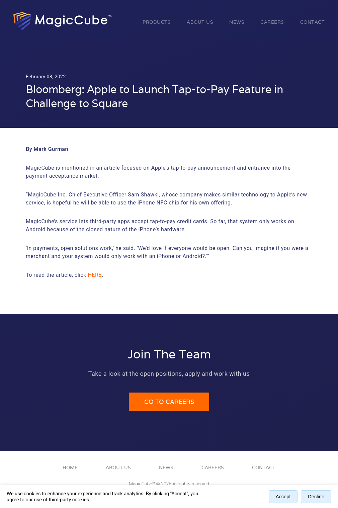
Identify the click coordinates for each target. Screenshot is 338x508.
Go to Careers (169, 402)
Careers (272, 22)
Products (157, 22)
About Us (200, 22)
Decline (316, 496)
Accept (283, 496)
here (94, 275)
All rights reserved (191, 484)
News (236, 22)
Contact (312, 22)
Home (70, 467)
